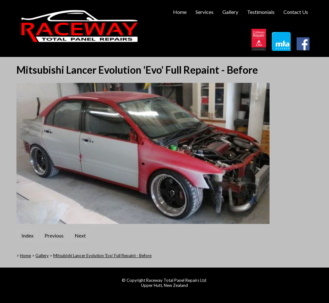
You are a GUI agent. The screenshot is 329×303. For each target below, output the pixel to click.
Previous (54, 235)
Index (28, 235)
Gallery (230, 12)
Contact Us (295, 12)
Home (180, 12)
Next (80, 235)
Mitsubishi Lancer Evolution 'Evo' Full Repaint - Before (102, 255)
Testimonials (261, 12)
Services (205, 12)
